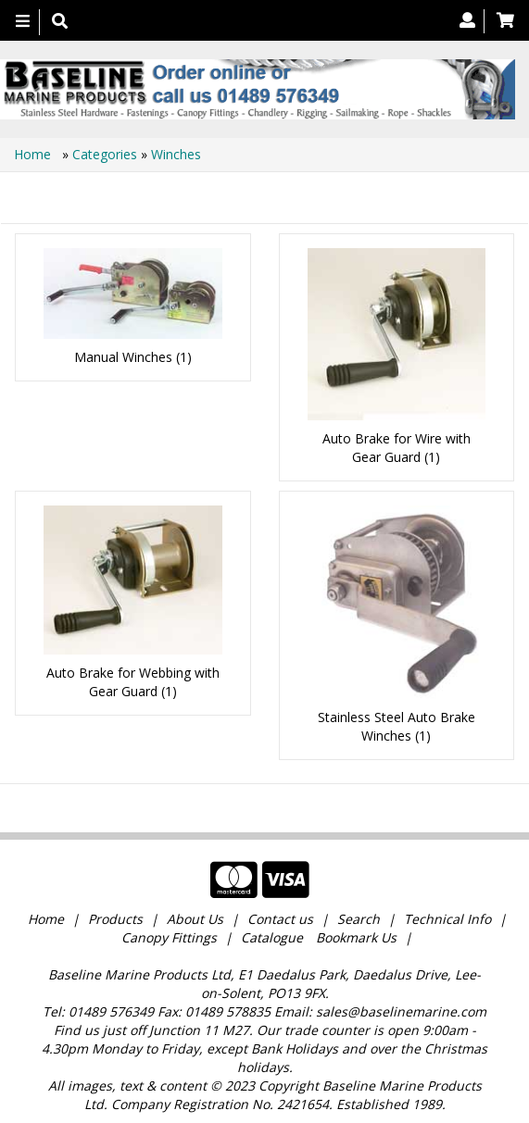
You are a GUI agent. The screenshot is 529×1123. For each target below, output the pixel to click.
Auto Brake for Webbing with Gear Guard (133, 682)
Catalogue (272, 937)
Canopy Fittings (169, 937)
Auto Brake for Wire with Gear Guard (396, 448)
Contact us (280, 919)
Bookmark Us (356, 937)
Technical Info (447, 919)
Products (115, 919)
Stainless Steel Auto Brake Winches (396, 726)
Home (34, 154)
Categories (106, 154)
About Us (195, 919)
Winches (176, 154)
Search (360, 919)
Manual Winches (123, 357)
